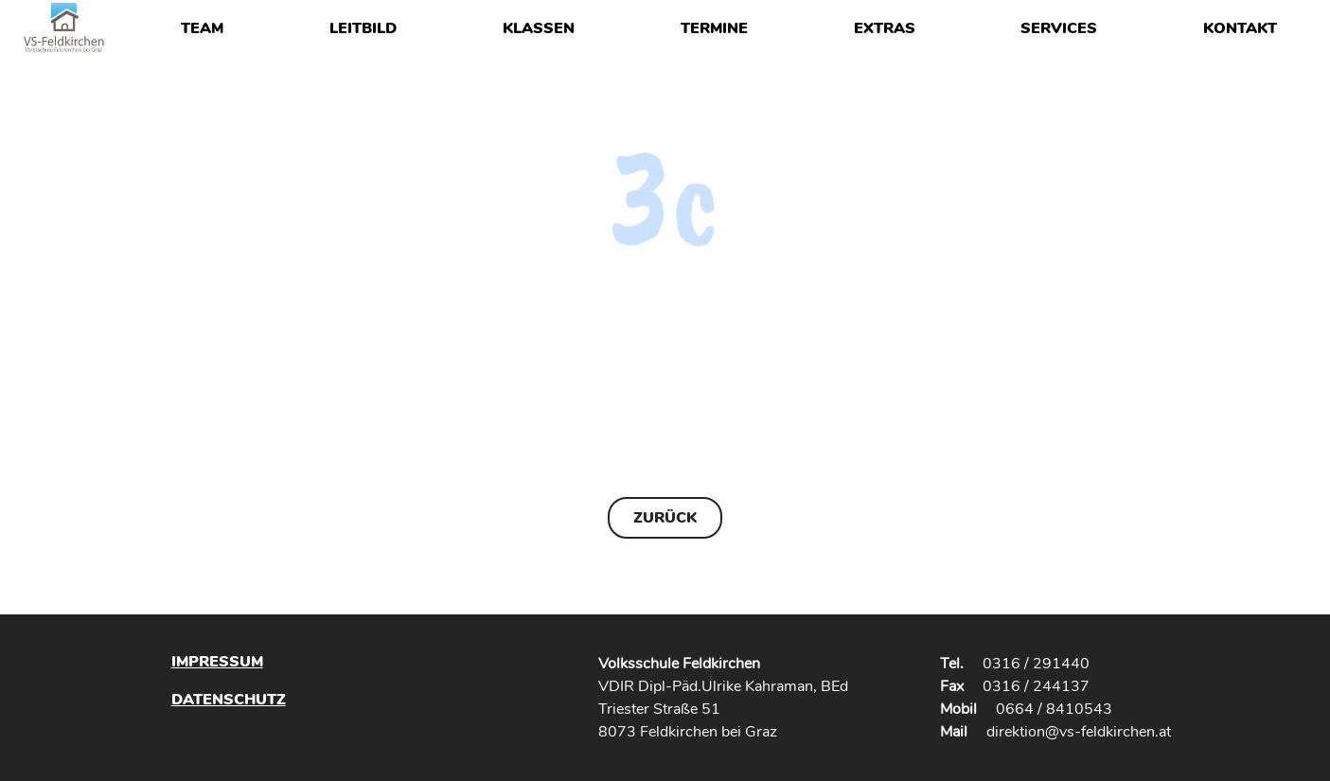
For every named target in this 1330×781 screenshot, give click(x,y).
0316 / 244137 (1036, 686)
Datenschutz (228, 699)
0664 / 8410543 (1054, 709)
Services (1058, 28)
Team (202, 28)
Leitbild (363, 28)
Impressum (217, 661)
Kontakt (1240, 28)
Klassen (539, 28)
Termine (714, 28)
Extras (884, 28)
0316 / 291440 (1036, 663)
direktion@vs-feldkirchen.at (1078, 731)
